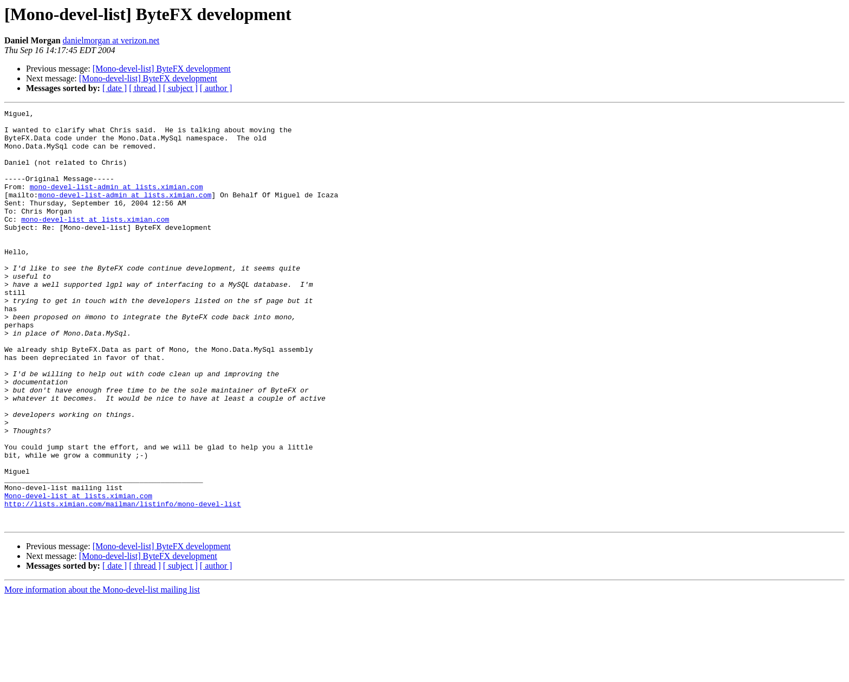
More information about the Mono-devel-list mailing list (102, 672)
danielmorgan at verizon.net (111, 40)
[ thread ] (145, 88)
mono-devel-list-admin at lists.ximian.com (116, 203)
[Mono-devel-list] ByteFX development (162, 68)
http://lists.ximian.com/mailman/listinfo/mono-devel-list (122, 583)
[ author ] (216, 88)
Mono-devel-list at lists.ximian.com (78, 573)
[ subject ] (180, 88)
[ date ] (114, 88)
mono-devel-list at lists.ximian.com (95, 242)
